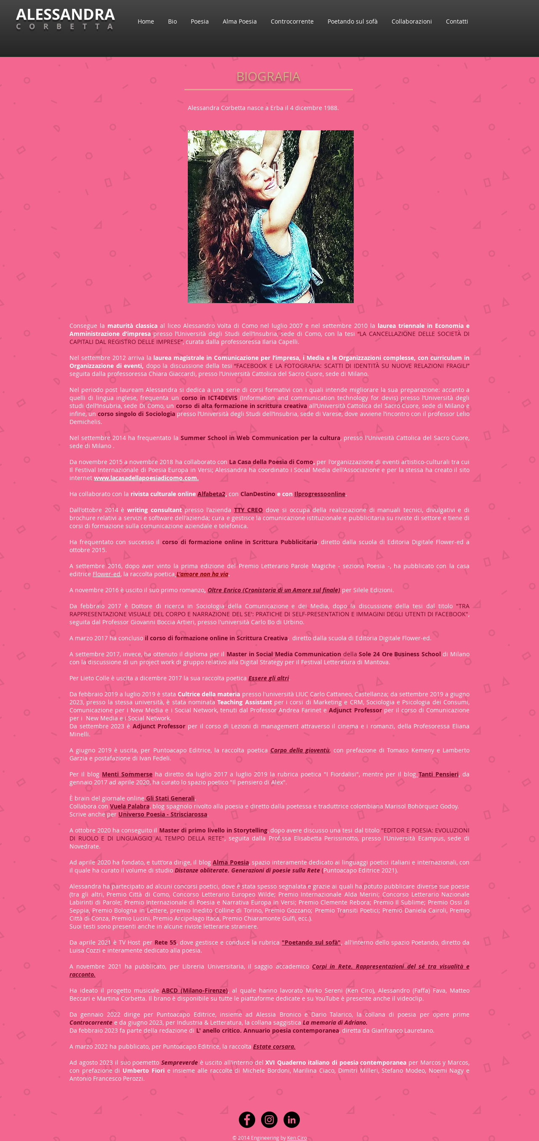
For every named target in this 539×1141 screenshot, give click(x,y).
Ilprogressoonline (319, 494)
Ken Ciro (297, 1137)
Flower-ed (106, 574)
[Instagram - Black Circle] (269, 1119)
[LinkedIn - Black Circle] (291, 1119)
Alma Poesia (230, 862)
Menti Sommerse (127, 774)
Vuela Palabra (129, 806)
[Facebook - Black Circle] (247, 1119)
